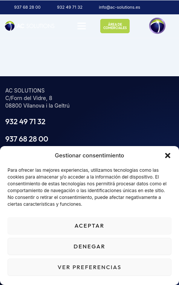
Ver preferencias (90, 267)
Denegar (89, 246)
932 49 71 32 (25, 121)
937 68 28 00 (26, 138)
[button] (167, 155)
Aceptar (89, 225)
